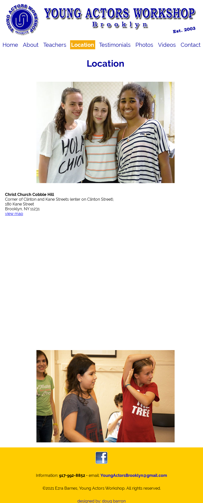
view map (14, 213)
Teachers (54, 44)
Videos (167, 44)
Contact (190, 44)
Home (10, 44)
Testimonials (115, 44)
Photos (144, 44)
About (30, 44)
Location (82, 44)
